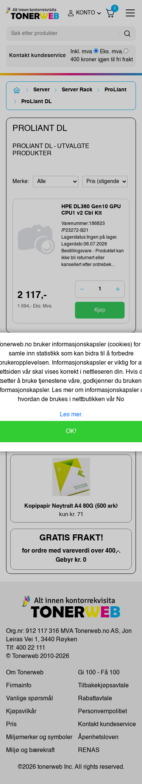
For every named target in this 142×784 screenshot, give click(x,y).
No (119, 400)
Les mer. (71, 415)
